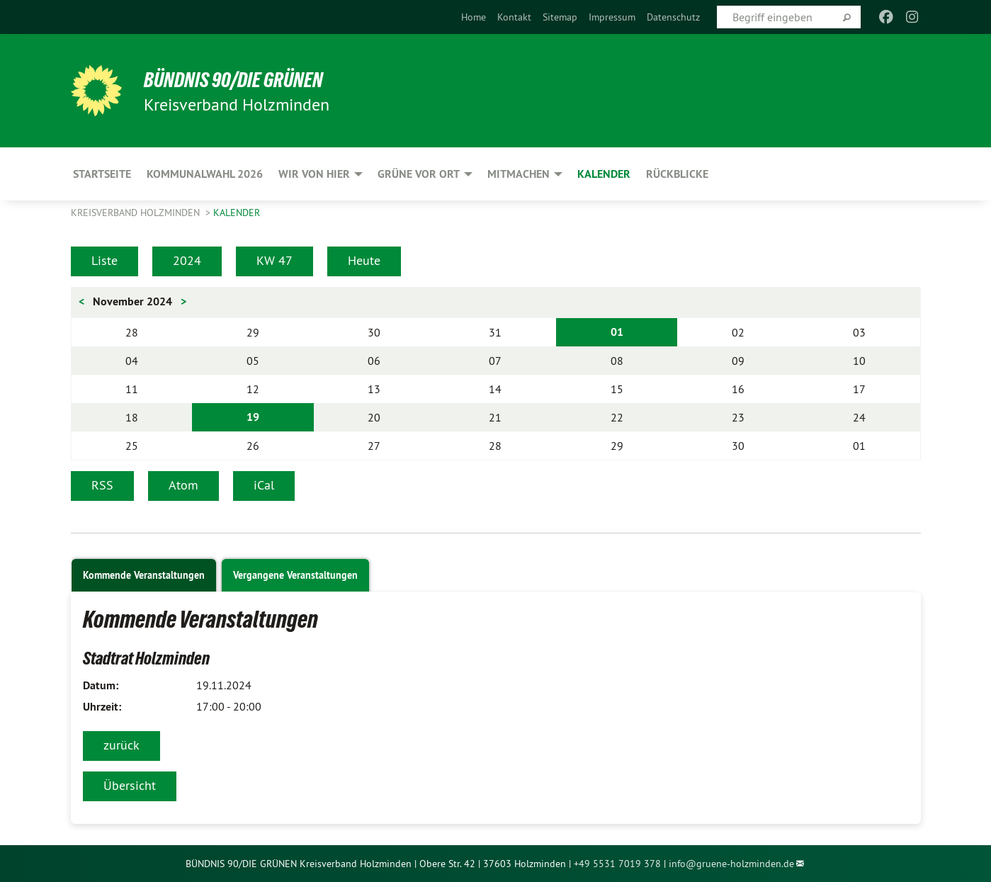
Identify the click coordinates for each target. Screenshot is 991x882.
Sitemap (560, 17)
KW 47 (274, 260)
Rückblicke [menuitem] (677, 173)
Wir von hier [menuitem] (314, 173)
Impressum (612, 17)
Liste (104, 260)
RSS (102, 485)
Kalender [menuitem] (603, 173)
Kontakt (514, 17)
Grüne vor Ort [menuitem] (419, 173)
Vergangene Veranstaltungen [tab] (295, 575)
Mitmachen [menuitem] (518, 173)
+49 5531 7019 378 (617, 863)
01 (617, 331)
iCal (264, 485)
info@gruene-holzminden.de (731, 863)
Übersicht (129, 785)
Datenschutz (673, 17)
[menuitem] (473, 17)
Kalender (236, 212)
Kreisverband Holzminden (137, 212)
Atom (183, 485)
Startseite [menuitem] (102, 173)
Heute (364, 260)
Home (473, 17)
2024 (187, 260)
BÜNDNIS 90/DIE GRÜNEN (245, 79)
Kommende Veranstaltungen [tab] (144, 575)
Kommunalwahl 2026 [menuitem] (205, 173)
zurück (121, 745)
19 (253, 416)
